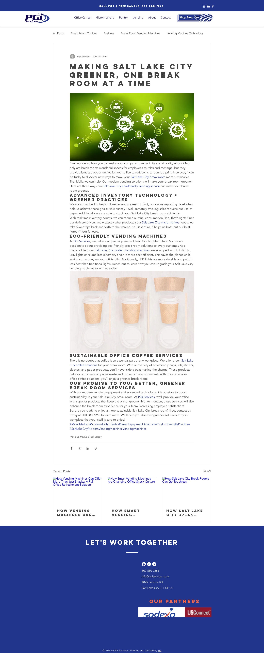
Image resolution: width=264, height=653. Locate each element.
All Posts (58, 33)
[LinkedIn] (208, 6)
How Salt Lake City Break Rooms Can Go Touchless (184, 513)
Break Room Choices (84, 33)
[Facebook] (144, 564)
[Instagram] (204, 6)
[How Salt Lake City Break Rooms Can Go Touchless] (186, 490)
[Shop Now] (195, 17)
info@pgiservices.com (155, 576)
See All (207, 470)
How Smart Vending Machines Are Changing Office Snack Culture (129, 513)
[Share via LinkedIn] (87, 448)
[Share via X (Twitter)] (79, 448)
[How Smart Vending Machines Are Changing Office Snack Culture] (132, 490)
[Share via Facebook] (71, 448)
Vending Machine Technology (185, 33)
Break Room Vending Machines (140, 33)
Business (109, 33)
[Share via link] (96, 448)
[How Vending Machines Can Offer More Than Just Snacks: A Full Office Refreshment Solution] (77, 490)
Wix (159, 650)
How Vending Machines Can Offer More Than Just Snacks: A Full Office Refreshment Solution (76, 513)
